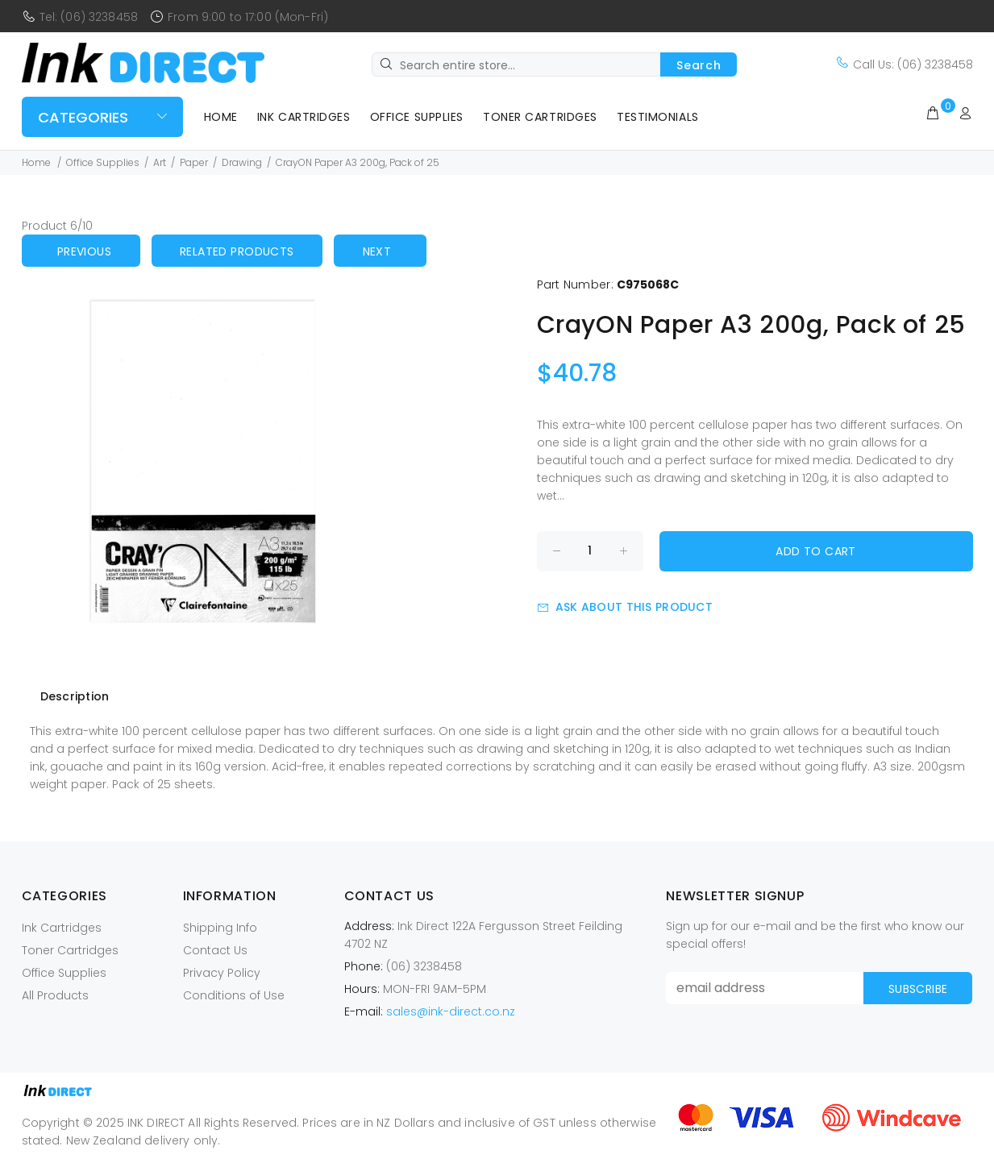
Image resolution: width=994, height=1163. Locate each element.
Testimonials (658, 117)
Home (221, 117)
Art (159, 162)
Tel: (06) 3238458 (89, 17)
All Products (55, 995)
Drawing (242, 162)
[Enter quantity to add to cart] (590, 551)
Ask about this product (625, 607)
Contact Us (215, 950)
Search (698, 65)
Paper (194, 162)
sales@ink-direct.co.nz (450, 1011)
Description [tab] (75, 696)
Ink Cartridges (304, 117)
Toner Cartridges (540, 117)
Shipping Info (220, 928)
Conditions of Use (234, 995)
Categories (83, 117)
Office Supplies (417, 117)
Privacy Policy (221, 973)
